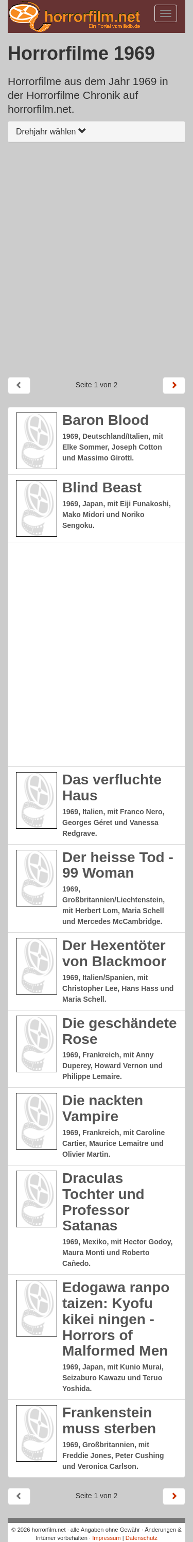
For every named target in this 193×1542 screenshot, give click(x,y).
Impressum (106, 1538)
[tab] (96, 132)
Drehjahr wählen (51, 131)
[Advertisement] (96, 259)
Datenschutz (141, 1538)
